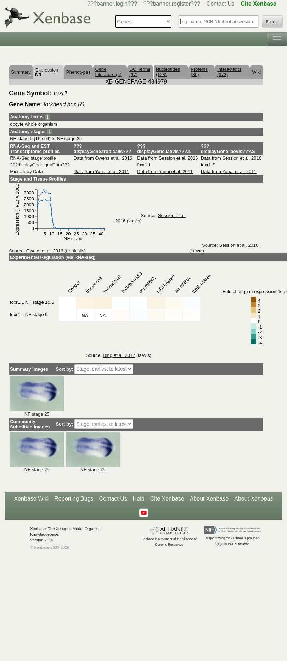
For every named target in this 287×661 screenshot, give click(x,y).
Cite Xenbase (167, 499)
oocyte (16, 124)
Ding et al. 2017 (119, 355)
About (253, 499)
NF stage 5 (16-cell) (31, 138)
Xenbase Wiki (31, 499)
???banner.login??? (112, 4)
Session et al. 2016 (238, 245)
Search (272, 21)
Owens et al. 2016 (44, 250)
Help (139, 499)
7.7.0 (48, 540)
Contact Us (221, 4)
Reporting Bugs (73, 499)
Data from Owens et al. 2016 (103, 158)
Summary (21, 72)
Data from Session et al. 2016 (167, 158)
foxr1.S (208, 164)
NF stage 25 (69, 138)
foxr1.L (144, 164)
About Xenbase (209, 499)
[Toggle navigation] (277, 39)
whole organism (41, 124)
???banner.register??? (172, 4)
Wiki (256, 72)
